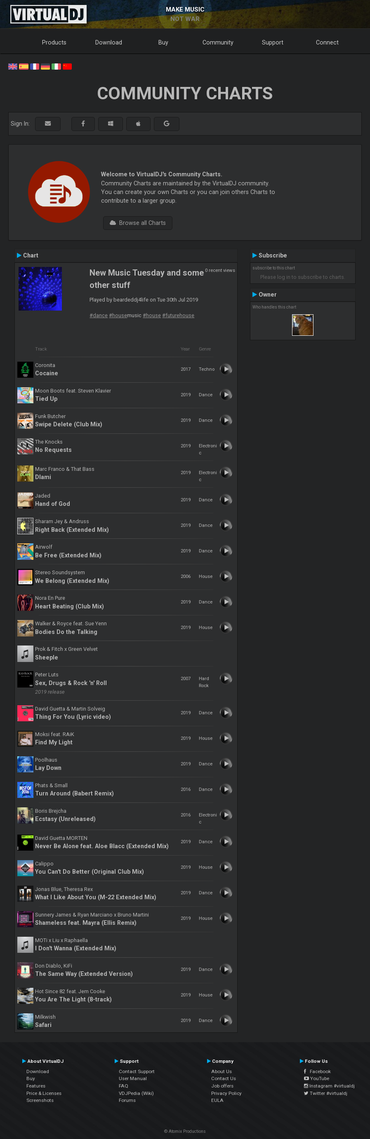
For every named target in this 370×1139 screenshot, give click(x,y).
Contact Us (223, 1078)
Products (54, 42)
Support (272, 42)
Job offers (222, 1086)
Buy (163, 42)
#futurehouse (178, 315)
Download (108, 42)
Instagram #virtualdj (329, 1086)
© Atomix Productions (185, 1131)
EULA (217, 1100)
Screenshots (40, 1100)
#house (118, 315)
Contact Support (137, 1071)
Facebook (317, 1071)
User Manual (133, 1078)
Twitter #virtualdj (325, 1093)
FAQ (123, 1086)
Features (35, 1086)
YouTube (316, 1078)
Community (218, 42)
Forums (127, 1100)
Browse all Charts (138, 223)
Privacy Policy (226, 1093)
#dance (99, 315)
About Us (221, 1071)
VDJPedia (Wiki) (136, 1093)
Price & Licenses (43, 1093)
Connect (327, 42)
